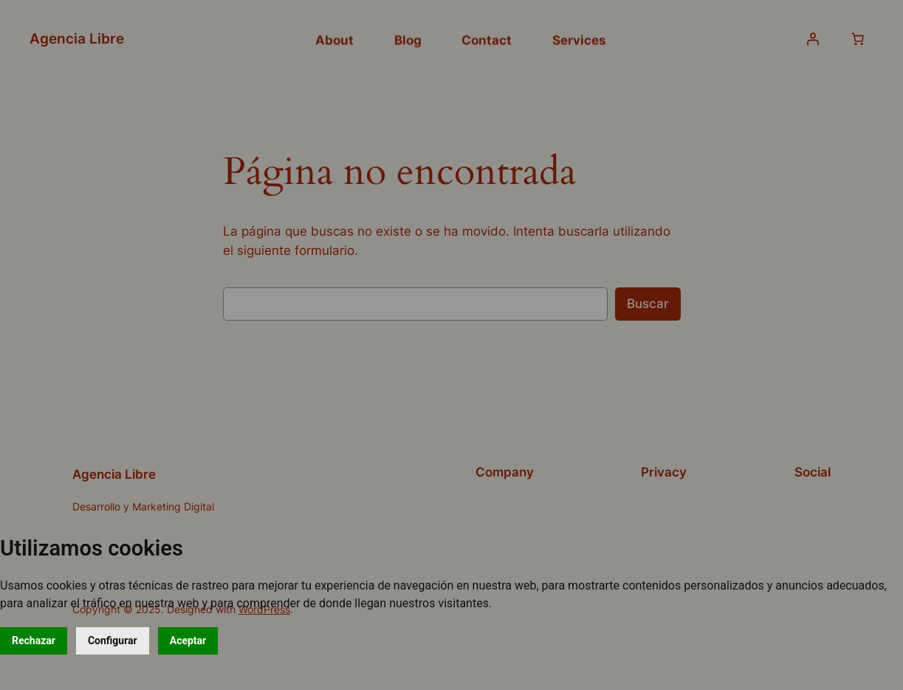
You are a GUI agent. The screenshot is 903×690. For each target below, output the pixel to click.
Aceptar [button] (188, 640)
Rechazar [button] (33, 640)
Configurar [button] (112, 640)
